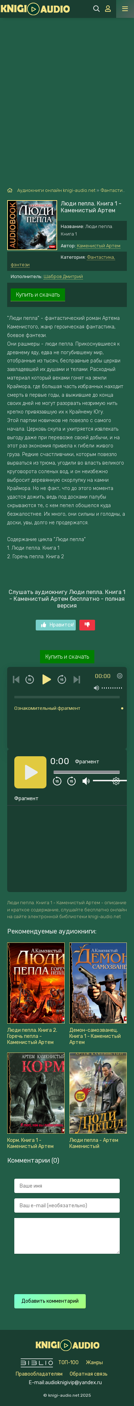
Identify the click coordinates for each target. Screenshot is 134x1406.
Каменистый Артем (98, 245)
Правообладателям (39, 1374)
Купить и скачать (38, 294)
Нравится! (57, 625)
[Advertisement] (67, 88)
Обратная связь (89, 1374)
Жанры (94, 1363)
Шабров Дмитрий (63, 276)
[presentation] (68, 1273)
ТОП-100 (68, 1363)
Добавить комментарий (50, 1301)
